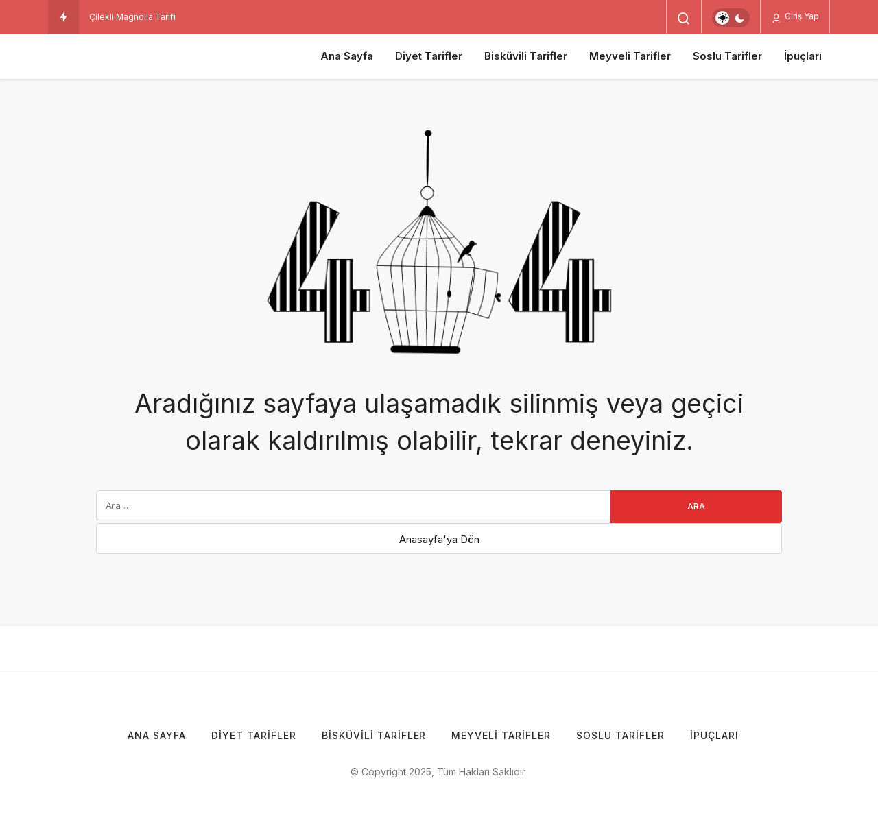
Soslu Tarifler (727, 55)
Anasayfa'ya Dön (439, 539)
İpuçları (803, 55)
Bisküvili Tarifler (525, 55)
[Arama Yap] (684, 18)
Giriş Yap (795, 17)
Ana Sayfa (346, 55)
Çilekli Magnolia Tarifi (132, 17)
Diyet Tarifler (428, 55)
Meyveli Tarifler (630, 55)
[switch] (731, 17)
